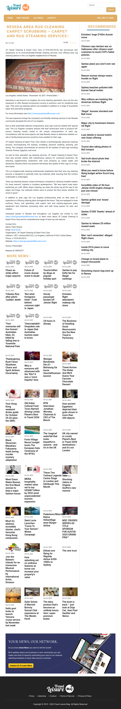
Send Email (15, 230)
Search (111, 9)
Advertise (42, 696)
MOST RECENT (23, 18)
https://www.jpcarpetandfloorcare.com (43, 113)
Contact (53, 696)
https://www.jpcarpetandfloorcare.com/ (30, 241)
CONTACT (52, 18)
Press (32, 696)
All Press (38, 18)
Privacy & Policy (84, 696)
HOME (10, 18)
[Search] (101, 5)
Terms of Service (67, 696)
